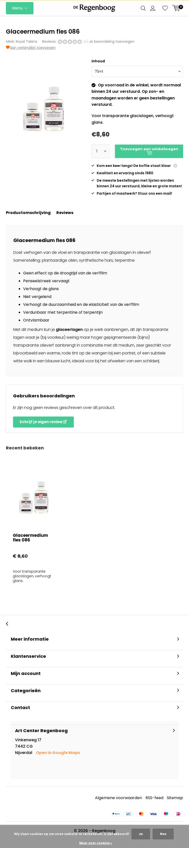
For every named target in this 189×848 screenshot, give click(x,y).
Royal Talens (26, 48)
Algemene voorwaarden (118, 805)
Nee (163, 834)
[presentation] (9, 631)
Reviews (64, 220)
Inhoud (98, 68)
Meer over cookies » (95, 843)
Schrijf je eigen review (43, 429)
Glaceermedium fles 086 (30, 544)
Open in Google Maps (58, 760)
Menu (17, 22)
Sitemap (175, 805)
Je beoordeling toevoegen (111, 48)
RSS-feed (154, 805)
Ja (141, 834)
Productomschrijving (28, 220)
